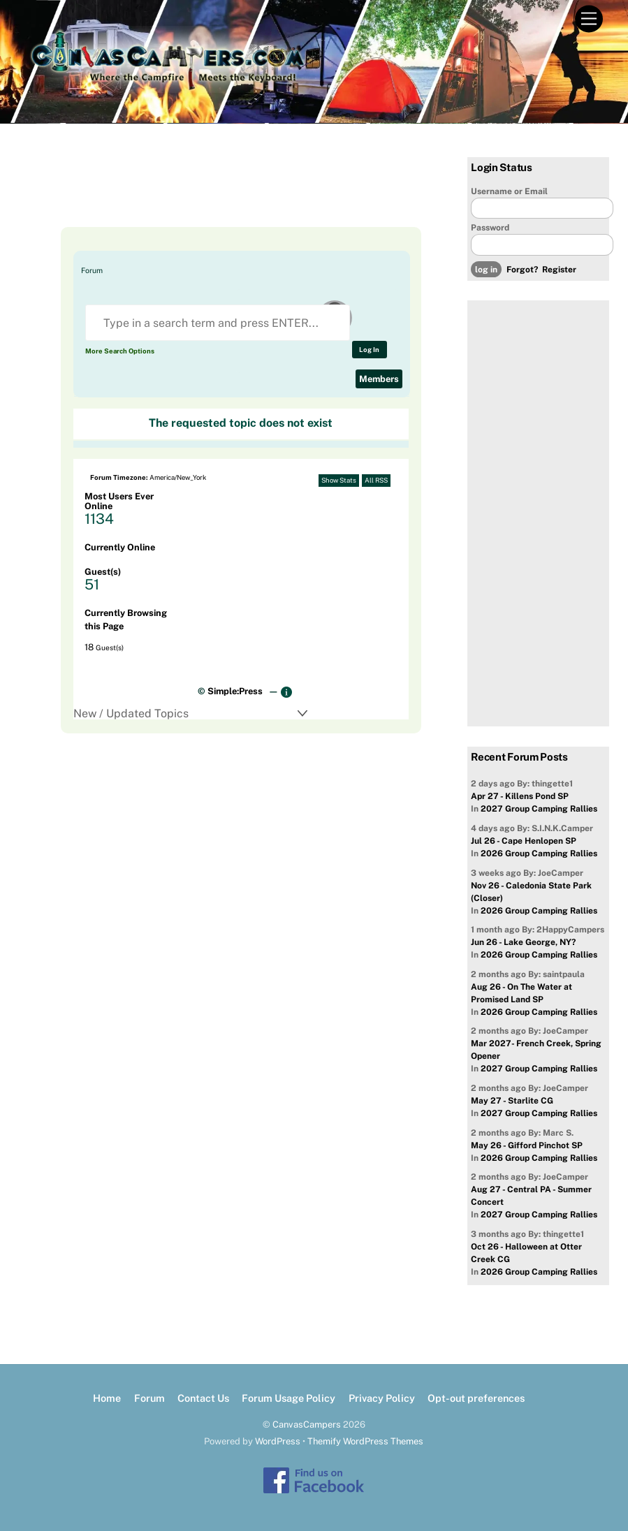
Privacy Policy (382, 1398)
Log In (369, 349)
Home (107, 1398)
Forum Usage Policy (288, 1398)
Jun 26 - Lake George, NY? (523, 942)
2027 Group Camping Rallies (539, 809)
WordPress (277, 1441)
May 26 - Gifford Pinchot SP (527, 1145)
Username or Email (509, 191)
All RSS (376, 480)
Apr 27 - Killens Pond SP (520, 796)
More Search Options (119, 351)
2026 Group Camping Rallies (539, 853)
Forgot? (522, 269)
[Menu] (589, 19)
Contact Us (203, 1398)
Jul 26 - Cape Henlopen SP (523, 841)
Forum (92, 270)
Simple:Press (235, 691)
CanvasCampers (306, 1424)
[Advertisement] (228, 192)
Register (559, 269)
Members (379, 379)
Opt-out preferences (476, 1398)
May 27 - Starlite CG (512, 1101)
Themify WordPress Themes (365, 1441)
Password (490, 228)
